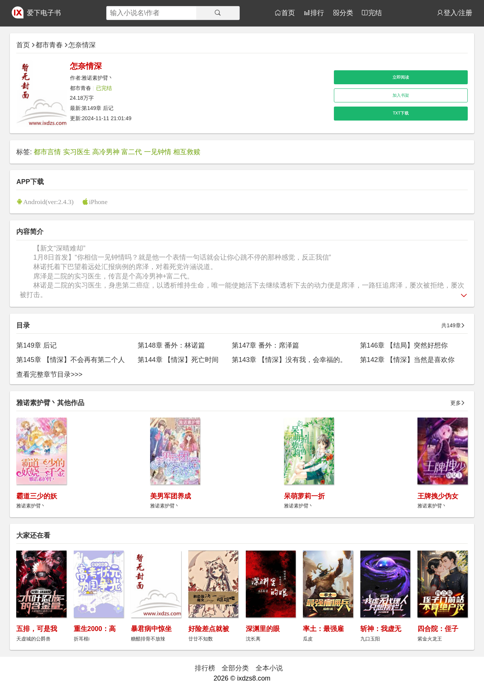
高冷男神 (105, 152)
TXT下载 (401, 113)
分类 (346, 12)
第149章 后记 (97, 108)
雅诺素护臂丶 (97, 78)
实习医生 (76, 152)
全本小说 (269, 668)
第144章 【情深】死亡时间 (178, 360)
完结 (375, 12)
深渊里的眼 (263, 629)
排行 (317, 12)
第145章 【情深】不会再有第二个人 (70, 360)
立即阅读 (400, 77)
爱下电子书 (44, 13)
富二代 (131, 152)
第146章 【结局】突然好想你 (404, 345)
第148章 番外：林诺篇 (171, 345)
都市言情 (47, 152)
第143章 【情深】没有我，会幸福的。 (289, 360)
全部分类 (235, 668)
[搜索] (217, 13)
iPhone (98, 201)
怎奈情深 (82, 45)
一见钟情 (157, 152)
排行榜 (205, 668)
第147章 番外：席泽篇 (265, 345)
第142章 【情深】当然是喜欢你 (407, 360)
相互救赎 (186, 152)
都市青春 (49, 45)
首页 (288, 12)
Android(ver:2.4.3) (48, 201)
